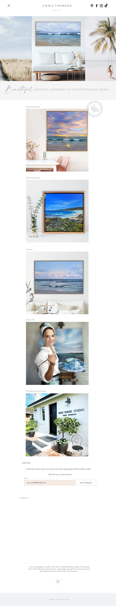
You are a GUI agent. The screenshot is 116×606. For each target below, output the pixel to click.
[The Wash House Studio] (36, 391)
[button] (9, 6)
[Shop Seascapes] (34, 107)
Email (25, 478)
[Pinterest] (92, 6)
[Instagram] (101, 6)
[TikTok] (106, 6)
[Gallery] (34, 249)
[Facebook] (97, 6)
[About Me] (30, 320)
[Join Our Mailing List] (85, 483)
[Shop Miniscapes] (34, 177)
